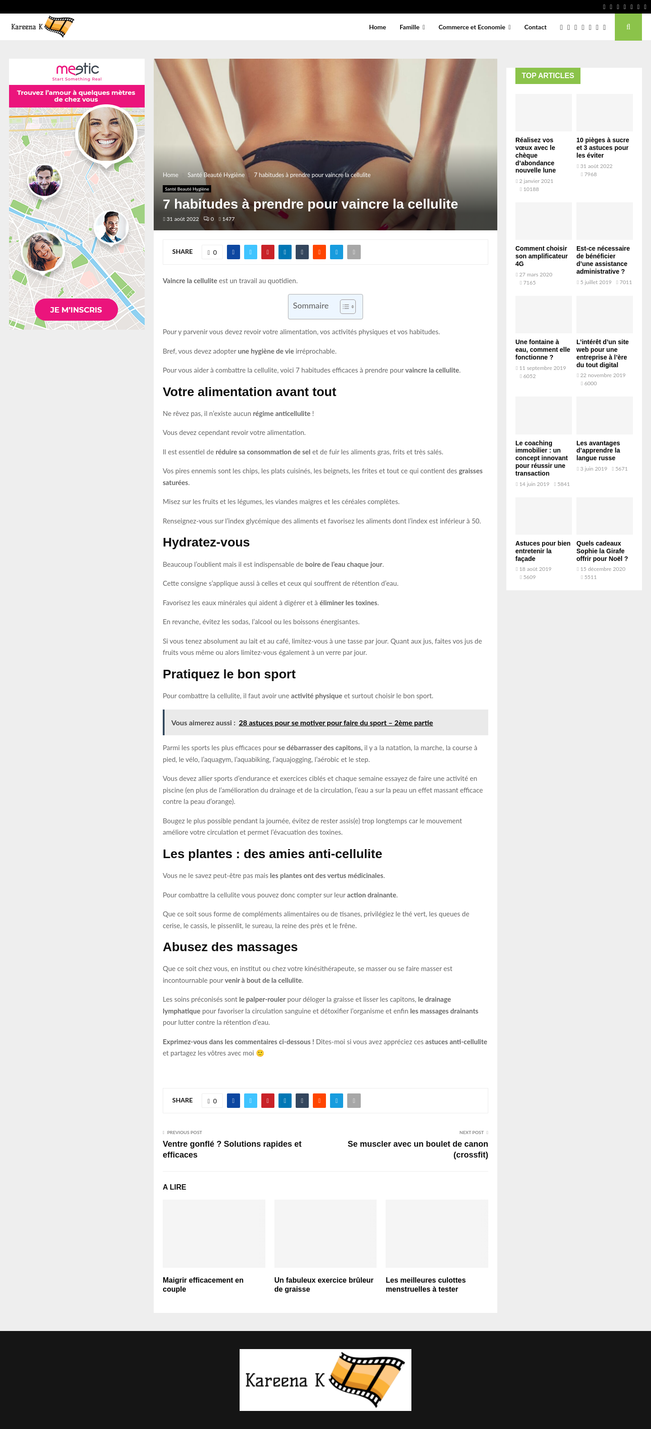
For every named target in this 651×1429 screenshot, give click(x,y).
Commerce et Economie (472, 27)
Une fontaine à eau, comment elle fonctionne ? (542, 349)
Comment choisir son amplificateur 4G (541, 256)
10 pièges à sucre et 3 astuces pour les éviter (602, 147)
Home (377, 27)
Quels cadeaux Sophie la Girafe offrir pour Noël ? (602, 551)
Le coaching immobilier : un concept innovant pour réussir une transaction (541, 458)
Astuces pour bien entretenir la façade (543, 551)
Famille (410, 27)
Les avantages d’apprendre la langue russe (598, 450)
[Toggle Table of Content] (343, 306)
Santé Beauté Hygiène (187, 188)
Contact (535, 27)
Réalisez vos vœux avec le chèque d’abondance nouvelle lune (535, 155)
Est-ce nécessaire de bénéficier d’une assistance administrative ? (603, 260)
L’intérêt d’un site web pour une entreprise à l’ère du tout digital (602, 353)
